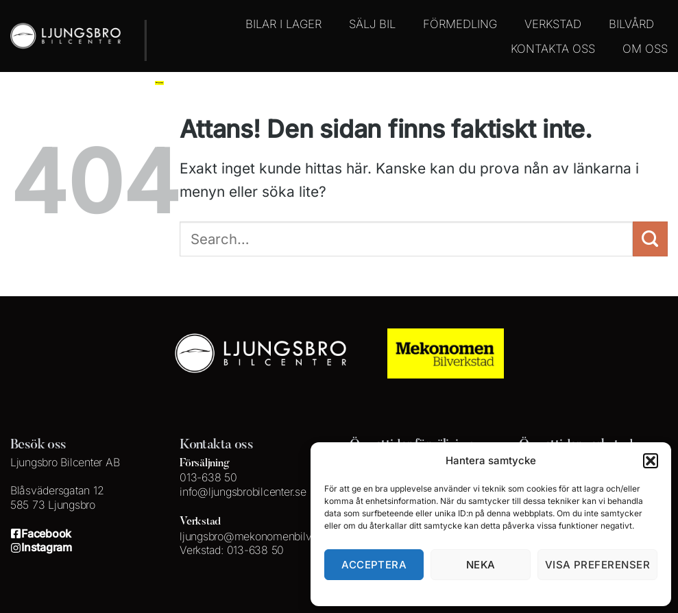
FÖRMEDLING (460, 24)
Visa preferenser (597, 564)
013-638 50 (208, 477)
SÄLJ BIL (372, 24)
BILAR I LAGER (283, 24)
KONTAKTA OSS (553, 49)
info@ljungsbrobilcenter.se (243, 491)
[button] (650, 461)
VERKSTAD (552, 24)
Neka (481, 564)
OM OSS (645, 49)
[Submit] (650, 238)
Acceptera (374, 564)
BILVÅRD (631, 24)
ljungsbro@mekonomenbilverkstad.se (269, 536)
